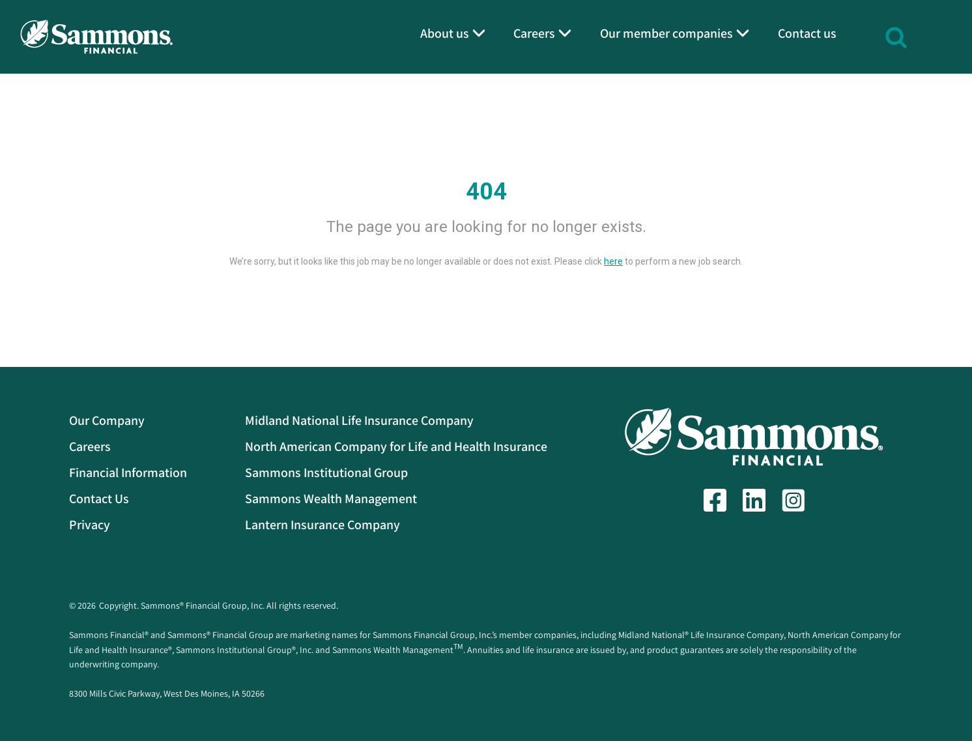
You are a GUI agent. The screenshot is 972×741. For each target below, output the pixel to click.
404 (486, 191)
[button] (896, 35)
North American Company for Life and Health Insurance (396, 446)
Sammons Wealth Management (331, 498)
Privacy (89, 524)
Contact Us (99, 498)
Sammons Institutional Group (326, 472)
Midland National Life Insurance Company (359, 420)
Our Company (107, 420)
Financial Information (128, 472)
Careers (90, 446)
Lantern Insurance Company (322, 524)
